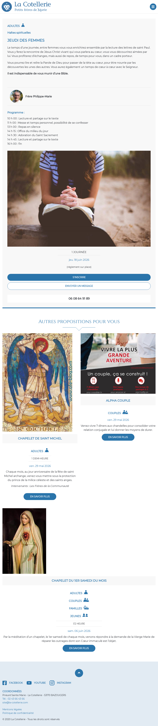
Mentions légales (12, 709)
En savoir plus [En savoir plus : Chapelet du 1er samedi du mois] (79, 648)
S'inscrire (79, 277)
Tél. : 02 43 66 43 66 (13, 698)
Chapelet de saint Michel (40, 438)
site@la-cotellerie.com (15, 702)
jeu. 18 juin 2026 (79, 259)
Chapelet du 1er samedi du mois (79, 581)
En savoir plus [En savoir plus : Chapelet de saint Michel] (40, 496)
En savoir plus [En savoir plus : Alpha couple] (118, 437)
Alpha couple (118, 400)
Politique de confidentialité (18, 713)
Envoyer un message (79, 286)
